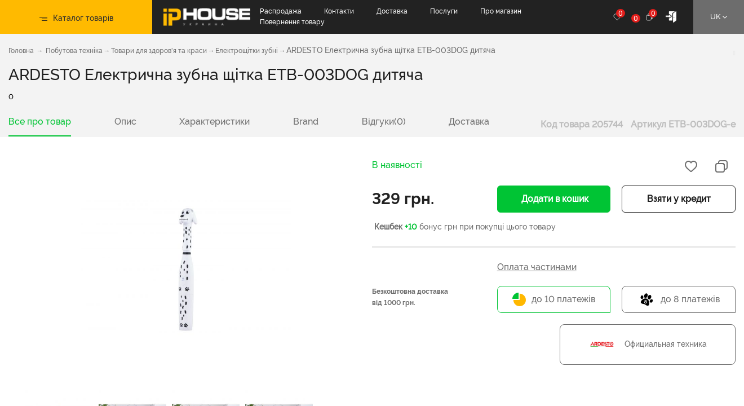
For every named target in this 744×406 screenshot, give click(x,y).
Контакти (339, 11)
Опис (125, 121)
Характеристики (214, 121)
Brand (305, 121)
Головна (21, 51)
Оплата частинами (537, 267)
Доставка (392, 11)
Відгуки (384, 121)
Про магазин (500, 11)
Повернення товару (292, 22)
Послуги (444, 11)
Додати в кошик (553, 198)
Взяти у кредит (679, 198)
